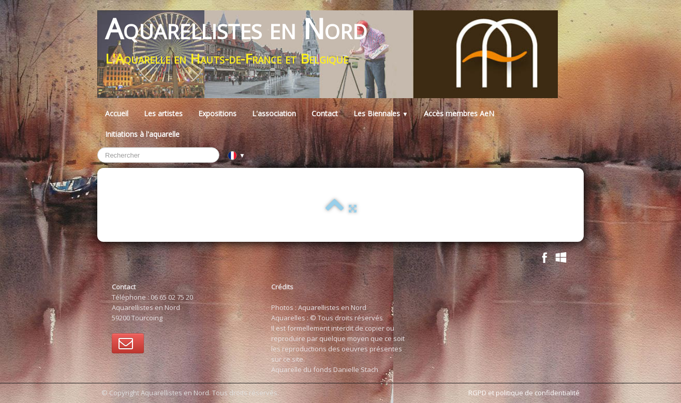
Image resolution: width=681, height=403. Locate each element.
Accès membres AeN (459, 113)
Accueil (116, 113)
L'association (274, 113)
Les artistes (163, 113)
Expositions (217, 113)
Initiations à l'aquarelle (142, 134)
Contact (325, 113)
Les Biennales (380, 113)
